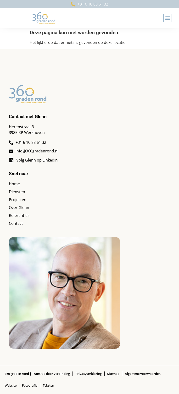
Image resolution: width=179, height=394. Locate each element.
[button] (167, 18)
